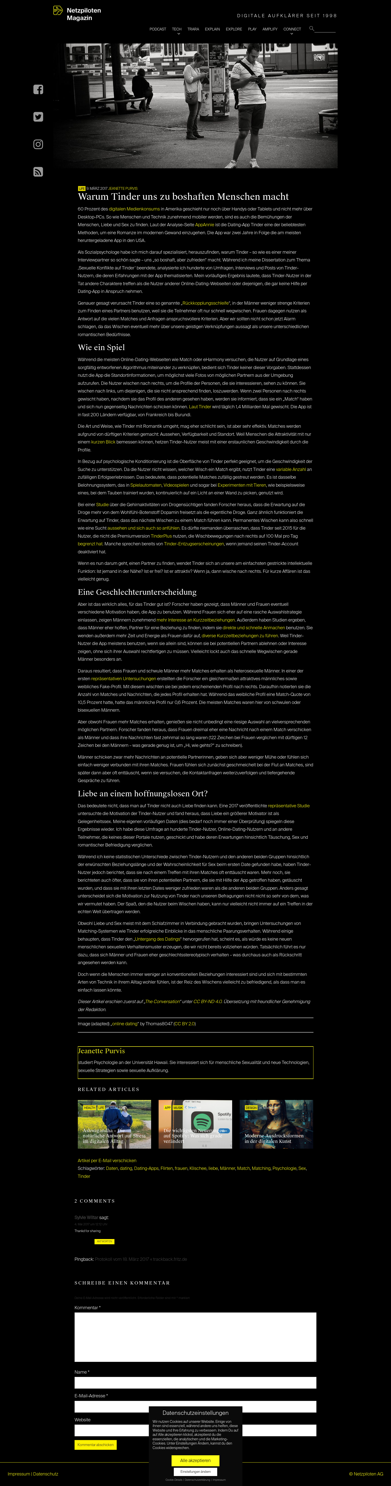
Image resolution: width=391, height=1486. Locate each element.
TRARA (193, 29)
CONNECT (292, 29)
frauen (181, 1168)
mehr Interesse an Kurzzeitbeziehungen (196, 620)
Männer (227, 1168)
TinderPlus (161, 536)
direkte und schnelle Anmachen (253, 628)
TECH (177, 29)
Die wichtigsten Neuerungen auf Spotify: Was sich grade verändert (194, 1136)
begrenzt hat (90, 544)
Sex (302, 1168)
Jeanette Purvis (123, 189)
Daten (112, 1168)
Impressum (19, 1474)
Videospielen (177, 485)
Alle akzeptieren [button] (195, 1461)
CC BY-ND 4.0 (207, 1002)
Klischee (198, 1168)
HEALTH (89, 1108)
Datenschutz (45, 1474)
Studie (102, 505)
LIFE (82, 189)
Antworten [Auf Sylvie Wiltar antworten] (104, 1241)
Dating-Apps (146, 1168)
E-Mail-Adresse (91, 1396)
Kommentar (88, 1308)
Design (251, 1108)
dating (126, 1168)
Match (243, 1168)
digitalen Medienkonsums (134, 209)
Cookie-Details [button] (174, 1480)
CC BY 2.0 (185, 1024)
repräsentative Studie (289, 806)
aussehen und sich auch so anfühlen (143, 528)
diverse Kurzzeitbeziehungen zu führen (240, 636)
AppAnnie (204, 225)
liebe (213, 1168)
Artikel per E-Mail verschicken (107, 1161)
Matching (261, 1168)
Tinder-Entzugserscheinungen (194, 544)
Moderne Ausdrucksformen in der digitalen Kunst (274, 1138)
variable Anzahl (291, 469)
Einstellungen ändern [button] (196, 1472)
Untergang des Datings (157, 939)
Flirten (167, 1168)
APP (167, 1108)
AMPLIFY (270, 29)
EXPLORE (234, 29)
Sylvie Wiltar (86, 1218)
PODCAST (158, 29)
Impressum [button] (219, 1480)
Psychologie (284, 1168)
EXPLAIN (212, 29)
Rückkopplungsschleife (206, 303)
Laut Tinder (200, 407)
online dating (124, 1024)
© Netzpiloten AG (366, 1474)
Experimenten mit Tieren (242, 485)
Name (82, 1372)
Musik (178, 1108)
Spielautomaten (146, 485)
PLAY (252, 29)
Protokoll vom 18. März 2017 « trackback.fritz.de (141, 1259)
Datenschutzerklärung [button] (198, 1480)
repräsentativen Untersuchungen (123, 679)
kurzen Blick (103, 442)
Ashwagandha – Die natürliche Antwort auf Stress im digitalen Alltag (114, 1136)
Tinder (84, 1176)
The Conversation (162, 1002)
